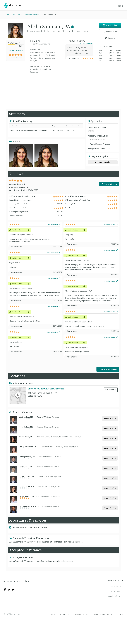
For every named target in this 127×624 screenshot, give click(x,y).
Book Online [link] (110, 25)
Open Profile (110, 418)
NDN (122, 614)
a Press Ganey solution (16, 581)
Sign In (121, 6)
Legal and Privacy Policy (59, 614)
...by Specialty (114, 591)
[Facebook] (4, 589)
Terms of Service (81, 614)
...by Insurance (114, 586)
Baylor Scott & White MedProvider (46, 388)
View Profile (110, 390)
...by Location (114, 596)
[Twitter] (13, 589)
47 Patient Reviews (16, 58)
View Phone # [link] (110, 31)
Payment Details (102, 162)
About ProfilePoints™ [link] (16, 50)
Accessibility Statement (104, 614)
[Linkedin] (9, 589)
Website (110, 38)
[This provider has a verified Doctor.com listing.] (72, 26)
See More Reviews (86, 43)
